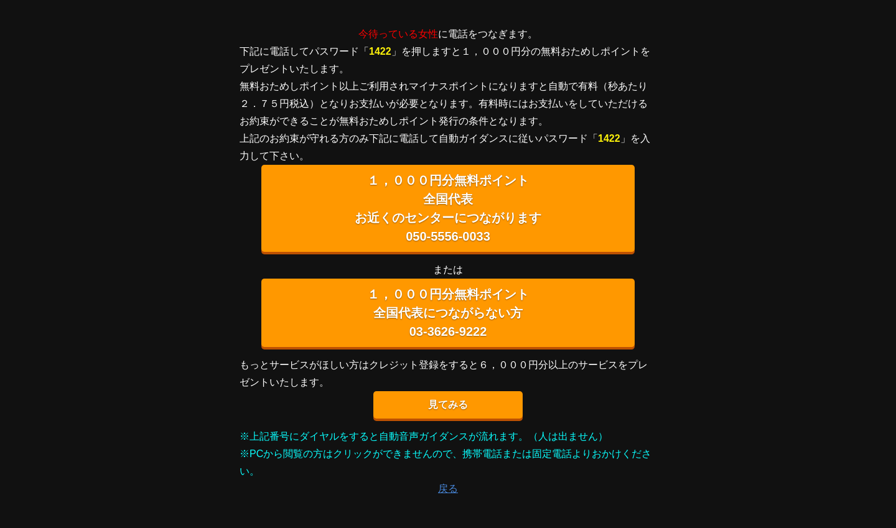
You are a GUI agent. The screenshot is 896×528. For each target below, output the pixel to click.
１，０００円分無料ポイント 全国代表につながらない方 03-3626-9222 (448, 312)
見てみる (448, 404)
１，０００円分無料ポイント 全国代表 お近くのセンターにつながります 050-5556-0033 (448, 208)
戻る (448, 488)
